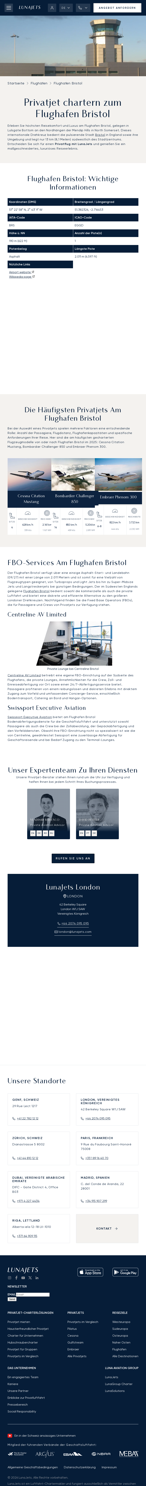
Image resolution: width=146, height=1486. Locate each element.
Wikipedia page (22, 277)
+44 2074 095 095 (97, 1118)
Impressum (109, 1467)
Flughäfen (39, 83)
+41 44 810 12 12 (27, 1158)
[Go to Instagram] (9, 1278)
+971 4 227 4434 (28, 1201)
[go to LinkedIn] (37, 1278)
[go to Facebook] (16, 1278)
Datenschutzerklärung (80, 1467)
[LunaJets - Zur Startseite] (29, 7)
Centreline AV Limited (24, 675)
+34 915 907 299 (96, 1201)
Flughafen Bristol (36, 591)
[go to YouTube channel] (23, 1278)
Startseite (16, 83)
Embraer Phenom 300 (118, 497)
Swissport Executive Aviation (30, 717)
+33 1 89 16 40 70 (96, 1158)
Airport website (21, 272)
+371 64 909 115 (27, 1236)
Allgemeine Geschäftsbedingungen (33, 1467)
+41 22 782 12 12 (27, 1118)
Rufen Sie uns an (73, 858)
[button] (66, 7)
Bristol (100, 135)
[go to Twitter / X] (30, 1278)
